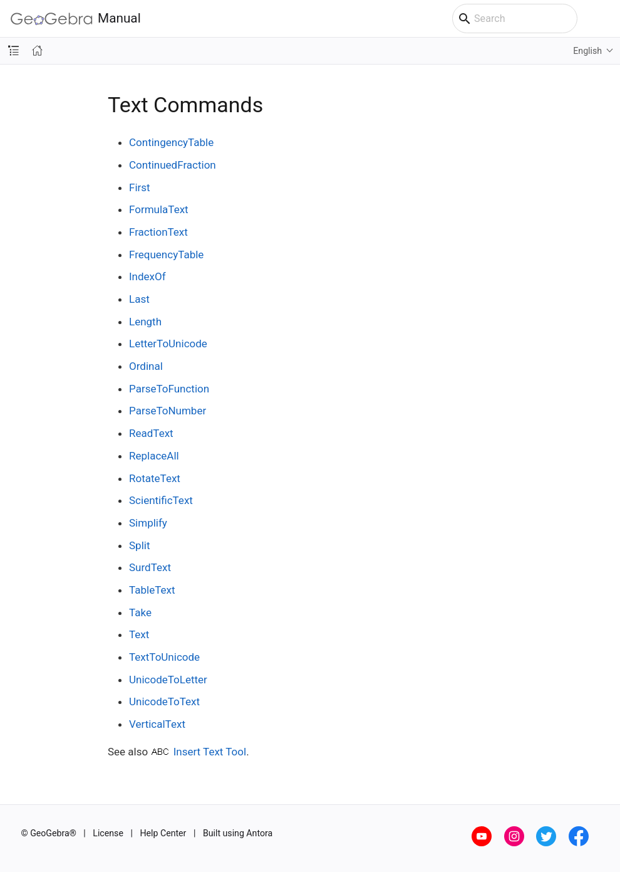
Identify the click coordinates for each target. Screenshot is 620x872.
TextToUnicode (164, 657)
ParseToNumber (167, 410)
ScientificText (161, 500)
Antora (259, 833)
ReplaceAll (154, 455)
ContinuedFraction (172, 165)
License (108, 833)
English (587, 51)
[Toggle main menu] (604, 19)
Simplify (148, 523)
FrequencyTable (166, 254)
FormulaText (159, 209)
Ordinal (146, 366)
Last (139, 299)
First (139, 187)
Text (139, 634)
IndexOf (147, 276)
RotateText (154, 478)
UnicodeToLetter (168, 679)
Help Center (163, 833)
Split (139, 545)
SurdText (150, 567)
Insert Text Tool (210, 751)
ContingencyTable (171, 142)
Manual (76, 18)
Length (145, 321)
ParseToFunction (169, 388)
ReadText (151, 433)
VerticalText (157, 724)
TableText (152, 590)
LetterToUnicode (168, 343)
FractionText (158, 232)
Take (140, 612)
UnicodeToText (164, 701)
